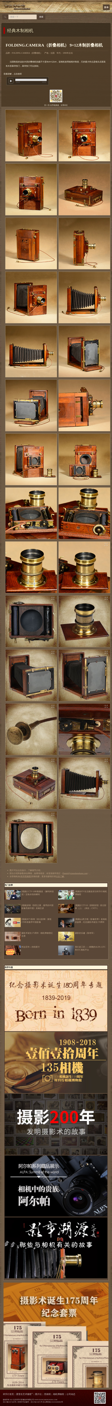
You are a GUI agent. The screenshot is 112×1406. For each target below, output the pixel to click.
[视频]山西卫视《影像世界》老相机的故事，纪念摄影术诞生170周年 (82, 921)
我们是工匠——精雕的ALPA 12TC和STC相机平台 (82, 948)
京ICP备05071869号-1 (10, 1402)
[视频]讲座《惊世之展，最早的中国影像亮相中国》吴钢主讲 (29, 907)
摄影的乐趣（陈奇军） (76, 933)
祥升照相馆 (26, 876)
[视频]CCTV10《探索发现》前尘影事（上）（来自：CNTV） (82, 907)
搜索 (41, 17)
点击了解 (60, 876)
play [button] (11, 81)
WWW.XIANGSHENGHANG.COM (45, 1399)
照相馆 (47, 1394)
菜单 (106, 7)
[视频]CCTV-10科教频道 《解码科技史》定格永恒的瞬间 (29, 893)
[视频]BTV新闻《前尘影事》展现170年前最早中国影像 (28, 921)
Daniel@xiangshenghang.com (75, 873)
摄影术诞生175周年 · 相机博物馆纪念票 (29, 935)
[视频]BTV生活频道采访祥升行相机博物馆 (82, 893)
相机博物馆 (58, 1394)
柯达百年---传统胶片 (22, 947)
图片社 (38, 1394)
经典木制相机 (20, 30)
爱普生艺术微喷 (24, 1394)
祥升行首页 (8, 1394)
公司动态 (70, 1394)
